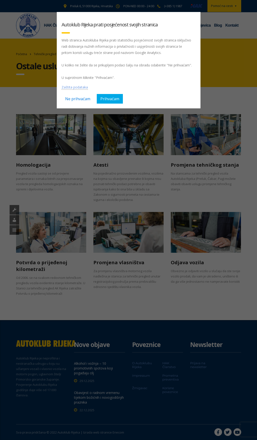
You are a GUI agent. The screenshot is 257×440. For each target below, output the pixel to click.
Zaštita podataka (75, 87)
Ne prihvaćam (77, 98)
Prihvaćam (109, 98)
